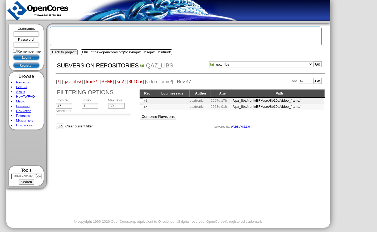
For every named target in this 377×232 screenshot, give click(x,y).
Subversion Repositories (98, 65)
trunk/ (91, 81)
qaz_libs (159, 65)
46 (145, 107)
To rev (86, 100)
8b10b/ (135, 81)
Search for (64, 111)
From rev (62, 100)
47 (145, 101)
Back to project (64, 52)
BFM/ (106, 81)
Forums (21, 87)
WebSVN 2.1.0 (240, 126)
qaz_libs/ (72, 81)
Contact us (24, 125)
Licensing (23, 106)
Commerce (23, 111)
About (20, 92)
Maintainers (24, 120)
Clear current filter (79, 126)
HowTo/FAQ (25, 96)
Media (20, 101)
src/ (120, 81)
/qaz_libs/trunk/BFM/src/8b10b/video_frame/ (266, 100)
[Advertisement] (26, 147)
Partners (23, 116)
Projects (23, 82)
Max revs (115, 100)
